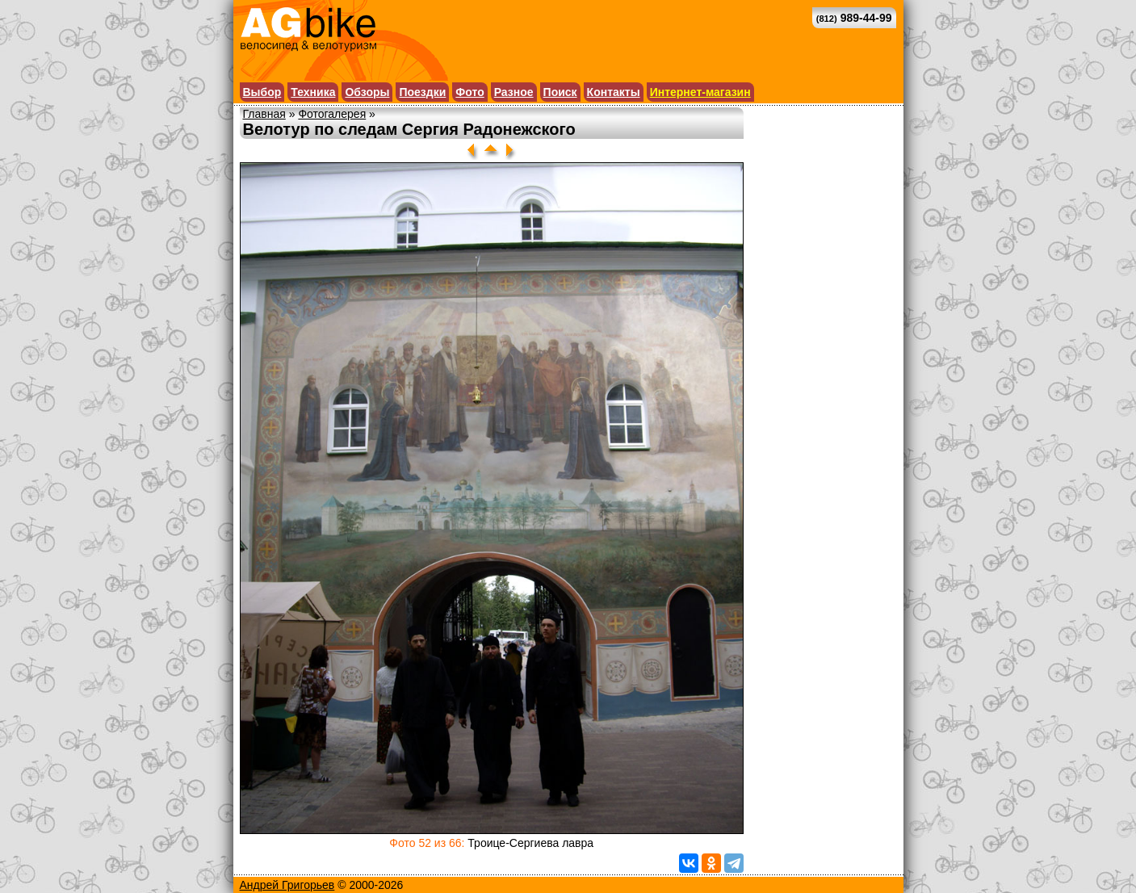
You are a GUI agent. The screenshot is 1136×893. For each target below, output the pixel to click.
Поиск (560, 92)
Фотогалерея (332, 113)
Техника (313, 92)
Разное (514, 92)
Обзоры (367, 92)
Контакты (613, 92)
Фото (469, 92)
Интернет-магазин (700, 92)
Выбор (262, 92)
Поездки (422, 92)
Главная (264, 113)
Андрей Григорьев (287, 884)
